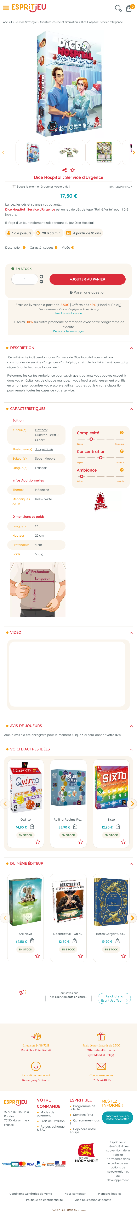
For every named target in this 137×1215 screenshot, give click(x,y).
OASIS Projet (58, 1210)
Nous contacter (75, 1194)
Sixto (111, 819)
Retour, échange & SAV (51, 1123)
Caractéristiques (42, 247)
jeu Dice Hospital (81, 223)
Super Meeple (45, 458)
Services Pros (82, 1110)
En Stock (25, 835)
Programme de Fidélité (82, 1102)
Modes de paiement (46, 1109)
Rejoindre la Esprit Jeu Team (113, 989)
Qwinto (26, 819)
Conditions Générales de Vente (29, 1194)
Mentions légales (111, 1194)
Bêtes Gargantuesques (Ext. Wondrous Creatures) (111, 934)
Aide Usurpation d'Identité (94, 1200)
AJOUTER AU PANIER (87, 279)
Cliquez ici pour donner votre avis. (96, 735)
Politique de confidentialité (43, 1200)
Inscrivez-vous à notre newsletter (117, 1112)
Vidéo (66, 247)
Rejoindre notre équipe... (83, 1125)
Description (13, 247)
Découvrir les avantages (68, 331)
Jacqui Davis (44, 449)
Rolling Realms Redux (68, 819)
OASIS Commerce (76, 1210)
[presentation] (3, 152)
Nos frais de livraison (68, 313)
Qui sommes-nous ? (85, 1117)
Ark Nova (25, 934)
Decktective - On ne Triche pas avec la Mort (68, 934)
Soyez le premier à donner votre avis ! (41, 186)
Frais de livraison (52, 1116)
